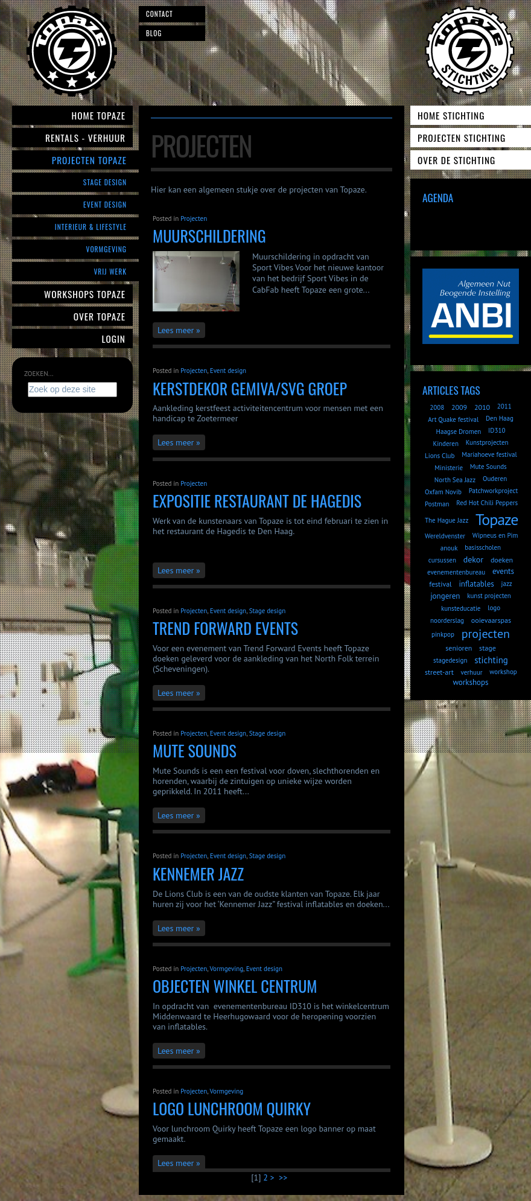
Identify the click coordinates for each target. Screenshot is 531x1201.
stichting (491, 660)
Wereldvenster (445, 536)
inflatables (476, 584)
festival (440, 583)
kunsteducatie (461, 608)
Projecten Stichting (462, 137)
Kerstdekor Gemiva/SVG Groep (250, 388)
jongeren (445, 596)
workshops (470, 682)
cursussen (442, 560)
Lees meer (175, 330)
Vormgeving (106, 249)
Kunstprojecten (487, 442)
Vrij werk (110, 271)
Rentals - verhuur (85, 137)
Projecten (193, 218)
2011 (504, 406)
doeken (502, 559)
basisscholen (483, 547)
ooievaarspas (491, 620)
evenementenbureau (456, 572)
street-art (439, 672)
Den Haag (500, 418)
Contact (159, 14)
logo (494, 608)
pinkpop (442, 634)
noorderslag (447, 620)
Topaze (496, 519)
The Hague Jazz (446, 520)
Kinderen (446, 443)
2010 (482, 407)
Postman (437, 504)
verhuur (471, 672)
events (503, 571)
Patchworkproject (493, 490)
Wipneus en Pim (495, 535)
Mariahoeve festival (489, 454)
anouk (449, 548)
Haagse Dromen (459, 431)
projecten (486, 634)
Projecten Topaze (89, 160)
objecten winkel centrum (235, 986)
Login (114, 338)
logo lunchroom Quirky (232, 1108)
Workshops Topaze (85, 294)
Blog (154, 33)
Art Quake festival (453, 419)
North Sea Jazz (454, 480)
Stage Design (105, 182)
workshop (503, 671)
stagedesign (450, 660)
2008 (437, 407)
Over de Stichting (456, 160)
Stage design (267, 611)
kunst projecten (489, 595)
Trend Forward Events (225, 628)
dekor (473, 559)
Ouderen (495, 478)
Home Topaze (99, 115)
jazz (506, 583)
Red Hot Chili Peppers (487, 503)
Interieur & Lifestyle (91, 226)
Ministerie (448, 468)
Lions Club (439, 455)
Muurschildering (209, 235)
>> (284, 1177)
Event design (228, 370)
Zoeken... (38, 373)
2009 (459, 407)
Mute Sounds (195, 750)
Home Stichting (451, 115)
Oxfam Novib (443, 492)
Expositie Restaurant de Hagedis (257, 500)
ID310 (496, 430)
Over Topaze (100, 316)
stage (487, 647)
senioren (458, 647)
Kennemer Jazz (198, 873)
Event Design (105, 204)
